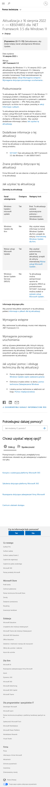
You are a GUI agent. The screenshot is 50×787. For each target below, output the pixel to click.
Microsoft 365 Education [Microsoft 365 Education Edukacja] (11, 635)
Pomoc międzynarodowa (25, 391)
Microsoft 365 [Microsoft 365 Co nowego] (7, 568)
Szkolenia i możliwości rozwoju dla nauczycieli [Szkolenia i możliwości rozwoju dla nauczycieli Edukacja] (18, 644)
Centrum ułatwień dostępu (13, 505)
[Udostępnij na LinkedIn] (9, 402)
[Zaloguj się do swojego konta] (46, 3)
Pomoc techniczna (10, 9)
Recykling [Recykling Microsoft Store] (6, 606)
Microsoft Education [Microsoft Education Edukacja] (9, 622)
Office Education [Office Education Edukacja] (8, 639)
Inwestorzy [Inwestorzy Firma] (6, 768)
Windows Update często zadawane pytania (27, 376)
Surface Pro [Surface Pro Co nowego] (7, 547)
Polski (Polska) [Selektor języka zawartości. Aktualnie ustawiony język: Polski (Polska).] (11, 780)
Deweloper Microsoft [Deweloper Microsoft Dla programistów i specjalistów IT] (10, 707)
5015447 (13, 153)
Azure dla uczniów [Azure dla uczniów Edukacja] (9, 652)
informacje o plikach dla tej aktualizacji (24, 311)
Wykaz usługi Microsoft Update (37, 264)
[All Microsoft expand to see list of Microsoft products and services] (3, 3)
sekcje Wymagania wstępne (29, 77)
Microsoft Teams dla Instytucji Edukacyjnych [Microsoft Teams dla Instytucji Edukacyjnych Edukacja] (17, 631)
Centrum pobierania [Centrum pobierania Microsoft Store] (9, 589)
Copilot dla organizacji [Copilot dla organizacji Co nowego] (10, 560)
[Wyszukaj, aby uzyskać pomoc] (9, 3)
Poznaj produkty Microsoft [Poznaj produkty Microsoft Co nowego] (11, 572)
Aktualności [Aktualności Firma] (7, 759)
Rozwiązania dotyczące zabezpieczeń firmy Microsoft (24, 494)
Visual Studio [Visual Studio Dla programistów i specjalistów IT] (7, 739)
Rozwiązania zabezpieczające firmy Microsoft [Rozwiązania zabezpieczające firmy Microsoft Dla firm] (17, 669)
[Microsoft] (25, 2)
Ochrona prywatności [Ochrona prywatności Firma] (10, 764)
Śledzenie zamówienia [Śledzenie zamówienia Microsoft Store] (10, 602)
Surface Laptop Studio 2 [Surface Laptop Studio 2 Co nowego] (11, 555)
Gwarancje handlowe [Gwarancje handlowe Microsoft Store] (10, 610)
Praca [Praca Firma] (5, 751)
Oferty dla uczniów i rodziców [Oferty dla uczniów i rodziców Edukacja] (12, 648)
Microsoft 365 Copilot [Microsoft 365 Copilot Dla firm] (10, 690)
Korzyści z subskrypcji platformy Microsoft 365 (21, 472)
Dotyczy (7, 33)
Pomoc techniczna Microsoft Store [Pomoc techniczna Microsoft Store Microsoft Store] (14, 593)
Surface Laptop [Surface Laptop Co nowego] (8, 551)
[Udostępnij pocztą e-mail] (15, 402)
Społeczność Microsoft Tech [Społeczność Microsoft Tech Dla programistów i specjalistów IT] (12, 722)
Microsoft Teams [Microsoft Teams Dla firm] (8, 694)
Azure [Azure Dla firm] (5, 673)
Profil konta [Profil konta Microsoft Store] (7, 585)
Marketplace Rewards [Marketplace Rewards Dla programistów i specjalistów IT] (10, 734)
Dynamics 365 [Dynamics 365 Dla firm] (7, 677)
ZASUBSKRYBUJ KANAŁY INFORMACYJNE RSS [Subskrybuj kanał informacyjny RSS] (25, 407)
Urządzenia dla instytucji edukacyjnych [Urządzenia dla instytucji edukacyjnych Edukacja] (15, 627)
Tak (16, 533)
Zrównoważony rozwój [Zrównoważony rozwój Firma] (10, 772)
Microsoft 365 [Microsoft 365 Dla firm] (7, 682)
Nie (33, 533)
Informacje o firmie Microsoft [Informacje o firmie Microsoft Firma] (12, 755)
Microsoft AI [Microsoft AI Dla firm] (7, 664)
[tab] (10, 447)
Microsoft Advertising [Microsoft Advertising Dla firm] (10, 686)
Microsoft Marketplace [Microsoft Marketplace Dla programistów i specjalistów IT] (10, 726)
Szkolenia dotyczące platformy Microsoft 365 (21, 483)
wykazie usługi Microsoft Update (36, 295)
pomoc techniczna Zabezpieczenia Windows (27, 382)
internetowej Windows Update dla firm (37, 239)
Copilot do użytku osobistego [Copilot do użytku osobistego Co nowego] (12, 564)
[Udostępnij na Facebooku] (4, 402)
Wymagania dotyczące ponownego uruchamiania (22, 80)
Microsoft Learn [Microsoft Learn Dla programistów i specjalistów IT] (8, 711)
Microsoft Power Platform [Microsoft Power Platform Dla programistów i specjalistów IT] (11, 730)
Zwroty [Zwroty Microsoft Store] (5, 597)
